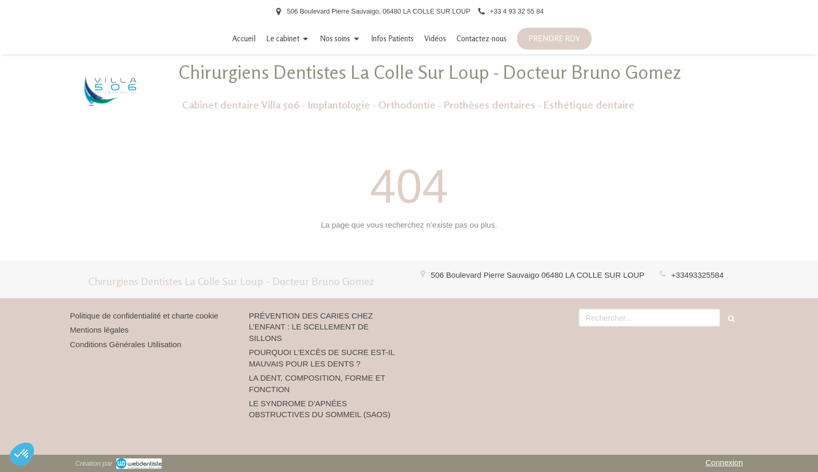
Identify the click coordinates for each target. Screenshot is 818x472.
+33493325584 (697, 274)
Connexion (724, 462)
